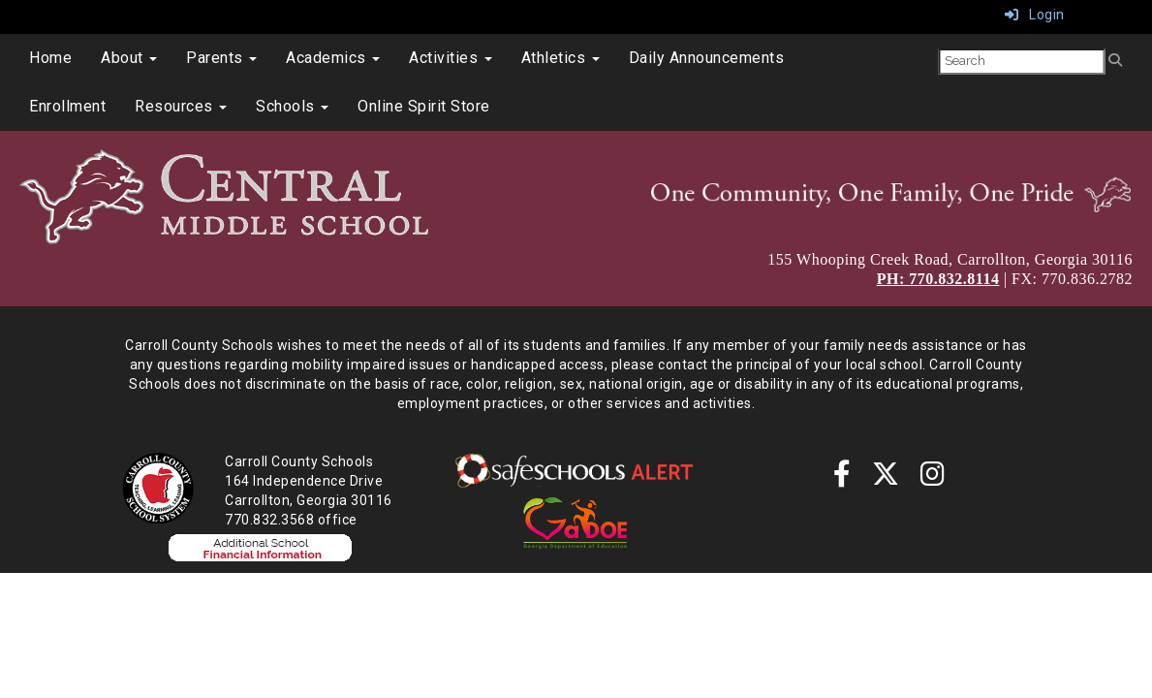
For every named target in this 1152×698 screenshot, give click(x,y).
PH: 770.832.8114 (938, 278)
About (129, 57)
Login (1035, 14)
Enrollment (67, 106)
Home (50, 57)
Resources (181, 106)
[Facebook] (842, 479)
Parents (221, 57)
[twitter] (886, 479)
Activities (450, 57)
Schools (292, 106)
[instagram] (933, 479)
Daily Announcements (707, 57)
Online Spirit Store (424, 106)
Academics (333, 57)
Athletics (560, 57)
